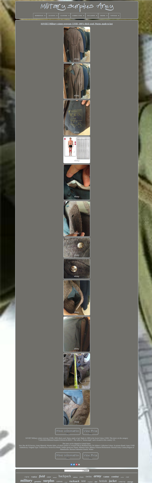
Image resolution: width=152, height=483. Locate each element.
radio (34, 477)
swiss (89, 476)
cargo (66, 482)
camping (122, 482)
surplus (48, 481)
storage (130, 482)
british (103, 481)
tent (83, 481)
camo (106, 476)
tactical (54, 477)
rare (26, 477)
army (97, 476)
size (96, 482)
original (90, 482)
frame (81, 477)
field (42, 476)
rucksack (74, 481)
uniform (75, 477)
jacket (113, 481)
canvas (59, 481)
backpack (65, 476)
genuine (37, 481)
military (26, 480)
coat (127, 477)
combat (115, 476)
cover (49, 477)
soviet (122, 477)
